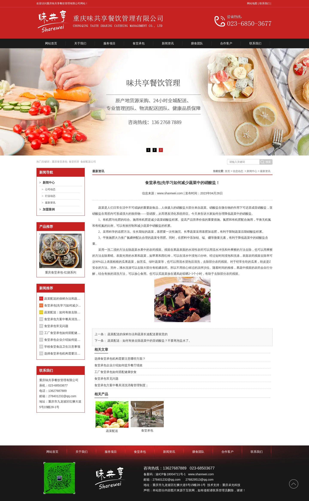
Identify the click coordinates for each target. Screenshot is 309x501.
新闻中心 (49, 182)
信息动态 (238, 171)
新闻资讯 (168, 43)
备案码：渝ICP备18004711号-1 (165, 474)
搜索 (268, 161)
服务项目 (109, 43)
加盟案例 (49, 209)
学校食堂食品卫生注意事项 (62, 346)
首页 (227, 171)
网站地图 (252, 3)
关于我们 (80, 43)
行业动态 (50, 196)
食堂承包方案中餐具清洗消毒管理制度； (63, 319)
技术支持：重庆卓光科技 (223, 485)
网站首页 (51, 43)
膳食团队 (197, 43)
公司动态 (50, 189)
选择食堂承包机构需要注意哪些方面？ (63, 353)
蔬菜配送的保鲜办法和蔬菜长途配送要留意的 (63, 298)
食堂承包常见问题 (56, 326)
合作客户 (226, 43)
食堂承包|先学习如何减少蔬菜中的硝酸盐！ (63, 305)
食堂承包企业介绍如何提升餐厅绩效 (63, 339)
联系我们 (264, 3)
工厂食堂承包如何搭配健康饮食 (63, 333)
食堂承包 (139, 43)
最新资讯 (50, 202)
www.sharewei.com (170, 193)
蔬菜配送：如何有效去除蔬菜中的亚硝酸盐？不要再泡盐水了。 (63, 312)
